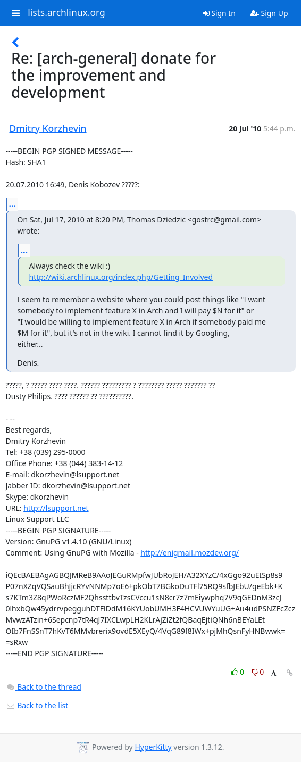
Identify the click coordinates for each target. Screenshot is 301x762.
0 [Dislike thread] (258, 672)
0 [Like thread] (238, 672)
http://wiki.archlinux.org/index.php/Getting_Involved (121, 277)
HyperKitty (153, 747)
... (12, 204)
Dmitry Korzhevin (48, 128)
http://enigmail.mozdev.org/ (189, 553)
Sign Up (269, 13)
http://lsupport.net (55, 508)
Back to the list (37, 705)
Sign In (219, 13)
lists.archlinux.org (66, 12)
